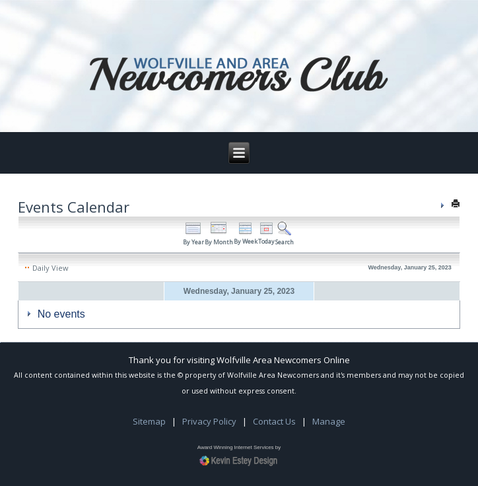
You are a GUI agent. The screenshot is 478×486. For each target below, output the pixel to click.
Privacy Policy (209, 421)
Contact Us (274, 421)
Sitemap (149, 421)
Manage (328, 421)
